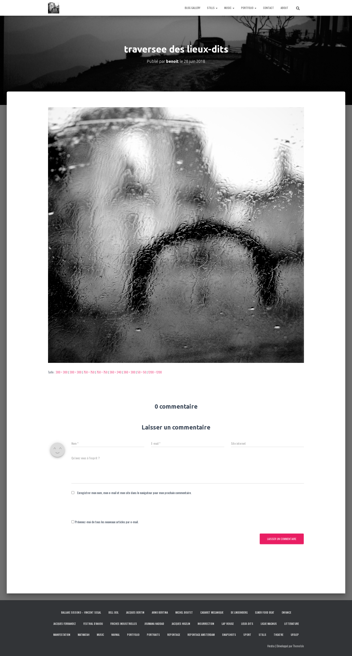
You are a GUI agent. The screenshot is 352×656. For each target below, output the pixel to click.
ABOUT (284, 8)
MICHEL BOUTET (184, 612)
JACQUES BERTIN (135, 612)
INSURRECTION (206, 623)
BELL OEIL (113, 612)
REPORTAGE (173, 634)
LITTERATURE (291, 623)
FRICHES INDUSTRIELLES (123, 623)
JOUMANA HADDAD (154, 623)
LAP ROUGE (228, 623)
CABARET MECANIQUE (211, 612)
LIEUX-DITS (247, 623)
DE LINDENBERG (239, 612)
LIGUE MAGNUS (269, 623)
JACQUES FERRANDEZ (64, 623)
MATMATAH (83, 634)
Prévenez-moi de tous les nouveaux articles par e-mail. (107, 521)
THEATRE (278, 634)
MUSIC (229, 8)
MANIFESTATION (61, 634)
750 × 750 (89, 372)
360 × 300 (129, 372)
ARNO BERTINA (160, 612)
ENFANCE (286, 612)
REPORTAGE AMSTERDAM (201, 634)
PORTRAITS (153, 634)
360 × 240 (115, 372)
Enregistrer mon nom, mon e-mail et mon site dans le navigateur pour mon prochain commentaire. (134, 492)
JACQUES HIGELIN (181, 623)
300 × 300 (62, 372)
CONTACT (268, 8)
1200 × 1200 (155, 372)
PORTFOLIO (248, 8)
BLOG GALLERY (192, 8)
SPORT (247, 634)
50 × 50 (141, 372)
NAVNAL (115, 634)
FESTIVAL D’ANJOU (93, 623)
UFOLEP (295, 634)
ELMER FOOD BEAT (264, 612)
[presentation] (105, 510)
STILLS (212, 8)
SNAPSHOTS (229, 634)
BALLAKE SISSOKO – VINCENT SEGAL (81, 612)
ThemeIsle (298, 645)
